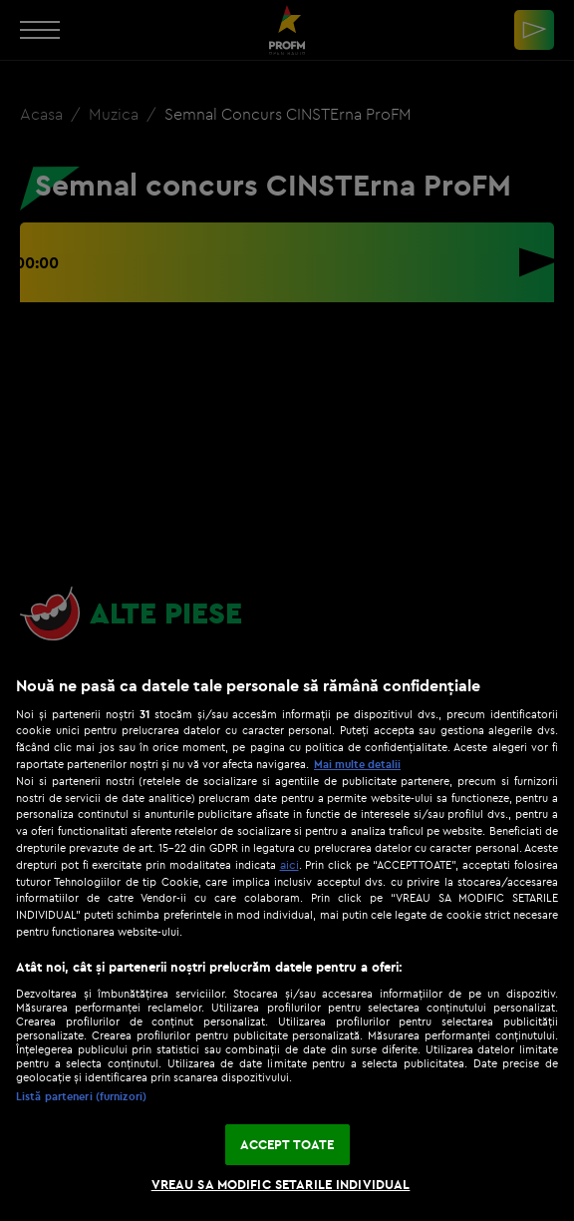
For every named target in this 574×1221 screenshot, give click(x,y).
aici (289, 864)
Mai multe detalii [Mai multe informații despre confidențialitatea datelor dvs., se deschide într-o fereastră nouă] (357, 764)
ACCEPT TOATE (287, 1144)
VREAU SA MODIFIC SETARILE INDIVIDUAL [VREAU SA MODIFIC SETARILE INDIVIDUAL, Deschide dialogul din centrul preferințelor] (281, 1184)
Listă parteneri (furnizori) (81, 1096)
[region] (287, 938)
